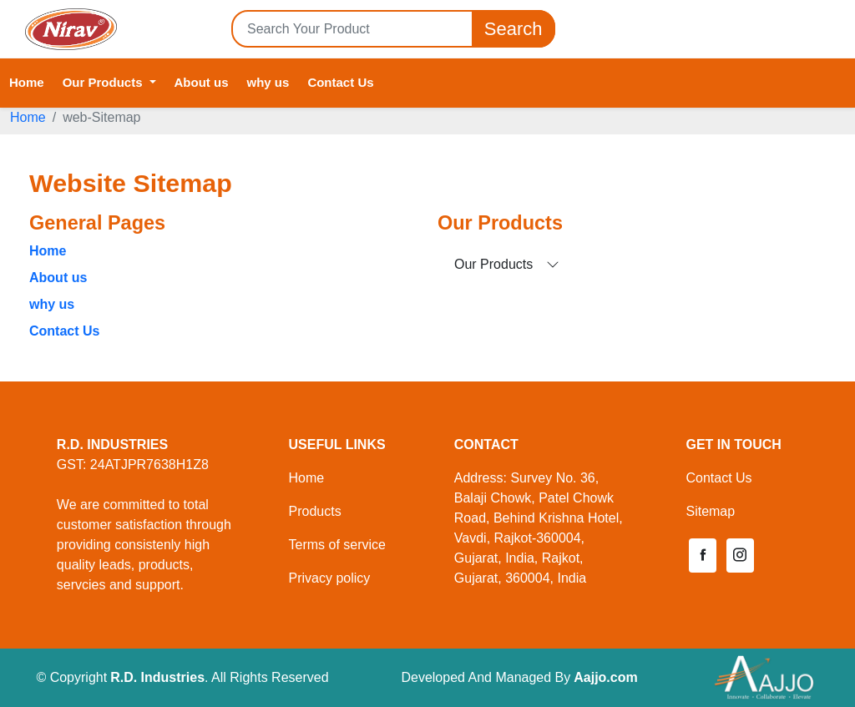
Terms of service (336, 545)
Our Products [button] (104, 82)
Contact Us (340, 82)
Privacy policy (329, 578)
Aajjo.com (605, 677)
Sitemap (710, 511)
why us (268, 82)
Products (314, 511)
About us (202, 82)
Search (513, 28)
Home (26, 82)
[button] (702, 555)
